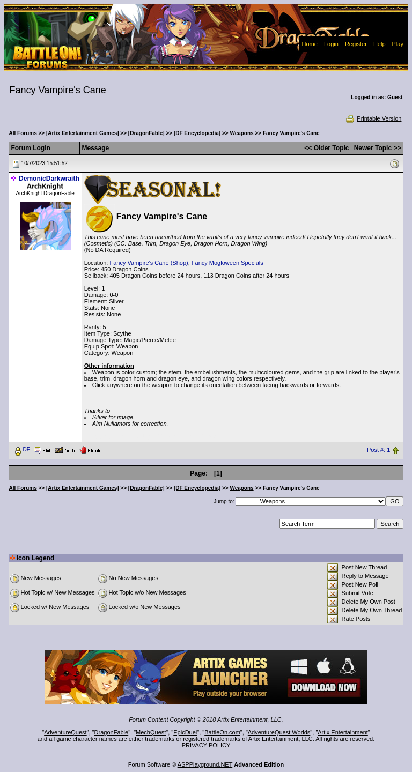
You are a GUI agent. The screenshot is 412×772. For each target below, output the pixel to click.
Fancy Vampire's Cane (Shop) (148, 262)
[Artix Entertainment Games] (82, 133)
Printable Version (373, 118)
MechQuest (151, 732)
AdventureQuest (65, 732)
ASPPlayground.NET (205, 764)
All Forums (23, 133)
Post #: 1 (378, 450)
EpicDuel (185, 732)
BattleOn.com (222, 732)
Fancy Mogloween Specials (227, 262)
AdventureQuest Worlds (279, 732)
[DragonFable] (146, 133)
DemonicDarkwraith (49, 178)
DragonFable (111, 732)
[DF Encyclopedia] (197, 133)
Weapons (241, 133)
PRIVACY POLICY (206, 745)
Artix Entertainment (343, 732)
